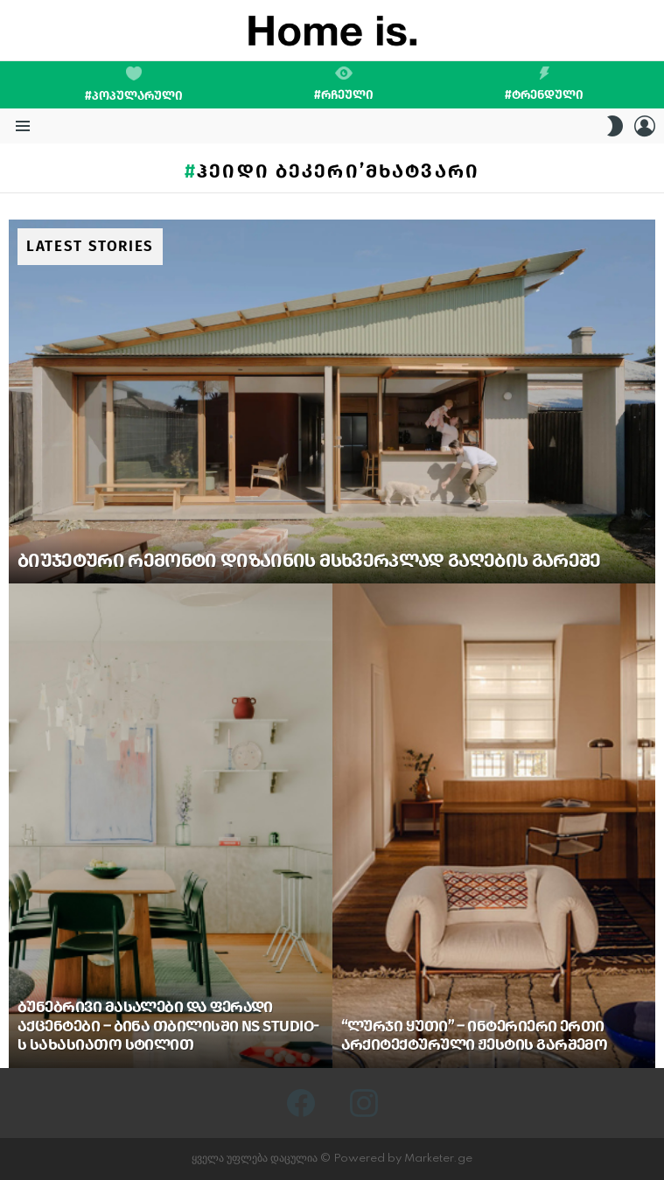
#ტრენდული (544, 83)
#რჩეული (344, 83)
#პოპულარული (134, 84)
